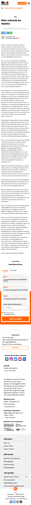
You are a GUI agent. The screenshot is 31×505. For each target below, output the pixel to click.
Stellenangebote (9, 467)
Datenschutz (20, 494)
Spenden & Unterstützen (12, 458)
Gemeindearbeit (9, 464)
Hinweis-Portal (22, 499)
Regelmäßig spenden (10, 483)
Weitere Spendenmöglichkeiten (14, 486)
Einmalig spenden (9, 480)
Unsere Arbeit (8, 446)
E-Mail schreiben (10, 371)
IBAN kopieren (15, 347)
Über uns (7, 443)
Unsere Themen (9, 449)
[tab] (5, 270)
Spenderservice (10, 406)
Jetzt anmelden (10, 417)
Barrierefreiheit (11, 499)
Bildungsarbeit (8, 461)
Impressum (10, 494)
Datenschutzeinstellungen (16, 496)
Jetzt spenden (22, 3)
